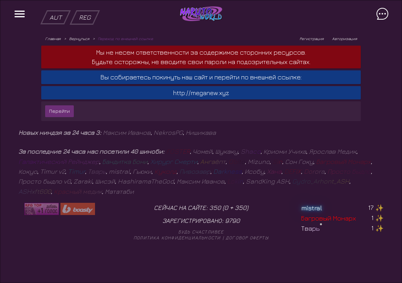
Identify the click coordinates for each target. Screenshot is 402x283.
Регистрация (311, 38)
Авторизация (344, 38)
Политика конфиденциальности (177, 238)
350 (241, 207)
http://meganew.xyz (201, 93)
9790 (232, 220)
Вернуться (79, 38)
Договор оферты (247, 238)
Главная (52, 38)
